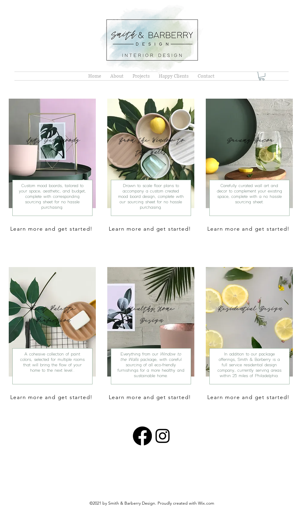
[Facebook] (142, 435)
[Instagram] (162, 435)
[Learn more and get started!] (52, 228)
